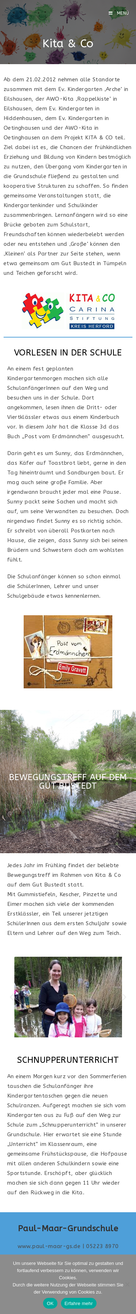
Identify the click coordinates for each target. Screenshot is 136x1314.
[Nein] (127, 1284)
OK (50, 1303)
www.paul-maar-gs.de (49, 1246)
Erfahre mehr (79, 1303)
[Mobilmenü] (119, 13)
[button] (11, 997)
